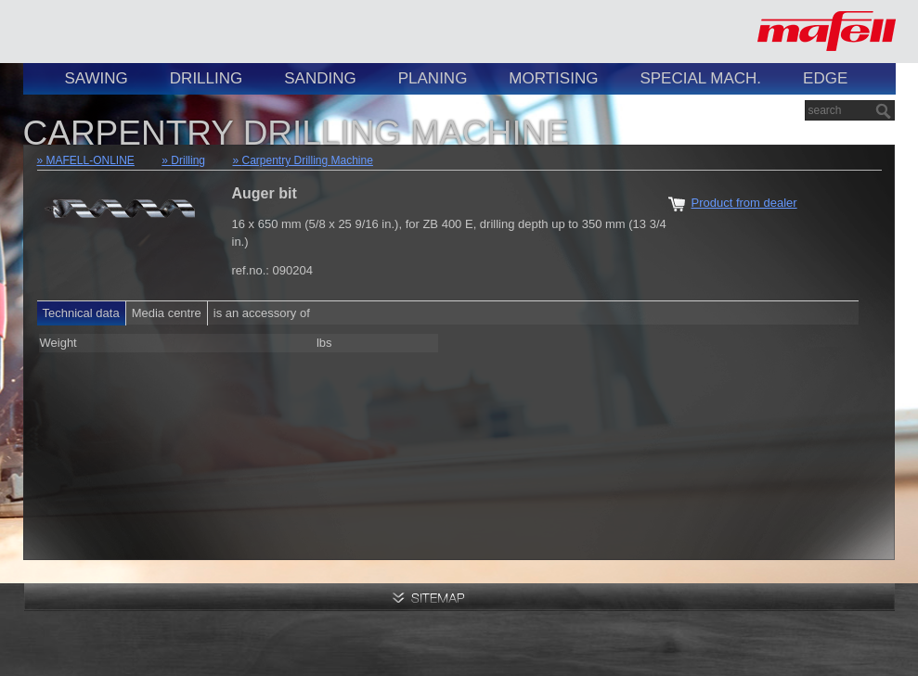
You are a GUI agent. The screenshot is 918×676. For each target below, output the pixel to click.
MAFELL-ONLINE (90, 160)
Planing (433, 78)
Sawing (96, 78)
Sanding (320, 78)
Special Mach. (700, 78)
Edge (825, 78)
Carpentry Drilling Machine (307, 160)
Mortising (553, 78)
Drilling (206, 78)
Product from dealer (744, 203)
